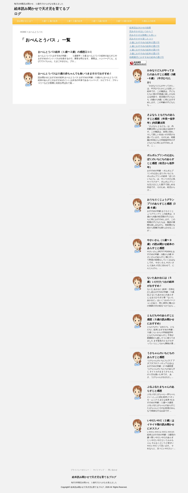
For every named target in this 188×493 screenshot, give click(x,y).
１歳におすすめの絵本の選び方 (144, 46)
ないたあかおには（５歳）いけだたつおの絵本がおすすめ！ (160, 281)
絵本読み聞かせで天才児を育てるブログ (94, 477)
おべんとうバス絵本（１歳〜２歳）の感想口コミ (65, 52)
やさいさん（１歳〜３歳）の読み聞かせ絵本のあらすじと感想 (160, 244)
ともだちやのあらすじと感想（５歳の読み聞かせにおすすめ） (160, 319)
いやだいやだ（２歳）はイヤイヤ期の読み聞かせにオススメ (160, 424)
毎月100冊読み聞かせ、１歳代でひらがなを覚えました (94, 482)
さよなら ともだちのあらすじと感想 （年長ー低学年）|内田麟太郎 (161, 118)
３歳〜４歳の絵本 (124, 21)
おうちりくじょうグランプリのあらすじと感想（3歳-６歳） (161, 203)
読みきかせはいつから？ (141, 31)
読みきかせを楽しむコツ (141, 39)
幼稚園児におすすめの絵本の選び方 (146, 57)
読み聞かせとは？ (25, 21)
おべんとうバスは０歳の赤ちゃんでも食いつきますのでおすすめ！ (75, 73)
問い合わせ (112, 470)
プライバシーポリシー (80, 470)
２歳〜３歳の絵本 (99, 21)
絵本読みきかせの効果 (140, 27)
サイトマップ (98, 470)
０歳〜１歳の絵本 (50, 21)
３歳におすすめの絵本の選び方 (144, 53)
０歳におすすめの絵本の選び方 (144, 42)
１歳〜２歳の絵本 (74, 21)
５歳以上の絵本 (149, 21)
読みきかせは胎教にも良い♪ (142, 35)
